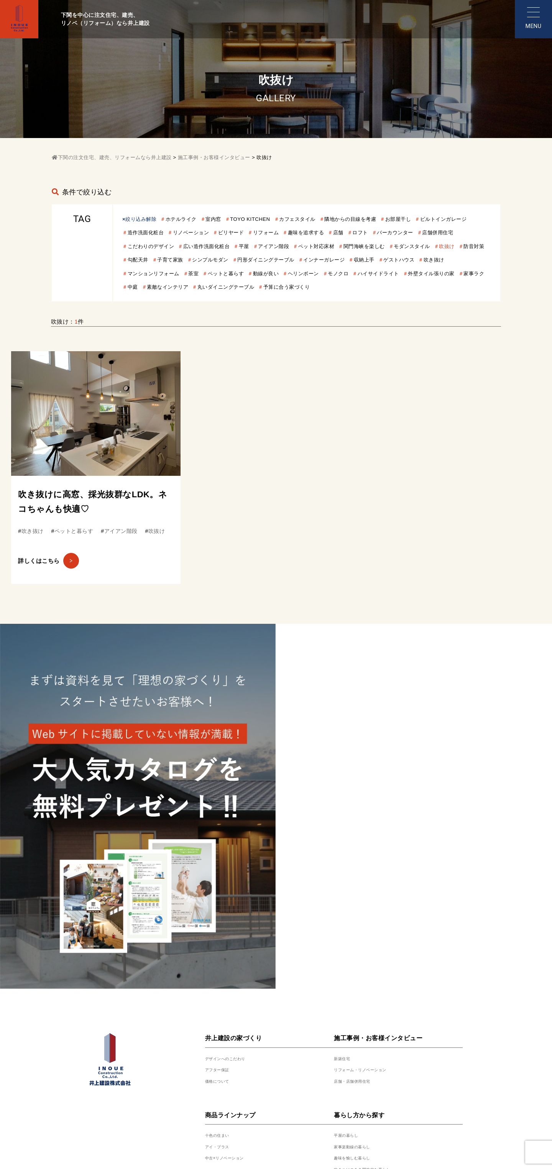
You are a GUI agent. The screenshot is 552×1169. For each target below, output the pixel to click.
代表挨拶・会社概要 (232, 1042)
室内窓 (226, 218)
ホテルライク (189, 218)
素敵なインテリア (152, 300)
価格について (223, 866)
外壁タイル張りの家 (382, 286)
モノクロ (276, 286)
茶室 (448, 273)
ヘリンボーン (237, 286)
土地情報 (346, 1020)
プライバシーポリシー (299, 1092)
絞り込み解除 (143, 218)
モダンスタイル (206, 259)
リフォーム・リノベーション (372, 855)
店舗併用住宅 (197, 246)
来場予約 (217, 1020)
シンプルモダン (392, 259)
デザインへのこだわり (234, 843)
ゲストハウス (312, 273)
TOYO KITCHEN (266, 218)
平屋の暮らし (352, 920)
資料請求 (346, 1031)
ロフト (455, 232)
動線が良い (195, 286)
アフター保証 (223, 855)
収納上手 (272, 273)
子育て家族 (346, 259)
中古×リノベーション (233, 943)
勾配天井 (310, 259)
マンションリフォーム (403, 273)
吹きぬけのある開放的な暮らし (375, 954)
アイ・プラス (223, 932)
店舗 (431, 232)
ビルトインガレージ (155, 232)
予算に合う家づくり (287, 300)
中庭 (458, 286)
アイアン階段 (391, 246)
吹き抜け (351, 273)
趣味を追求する (394, 232)
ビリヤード (309, 232)
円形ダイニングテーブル (161, 273)
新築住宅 (346, 843)
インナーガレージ (227, 273)
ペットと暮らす (149, 286)
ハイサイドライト (322, 286)
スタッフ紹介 (223, 1031)
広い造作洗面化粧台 (315, 246)
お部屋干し (435, 218)
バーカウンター (149, 246)
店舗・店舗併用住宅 (361, 866)
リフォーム (349, 232)
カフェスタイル (320, 218)
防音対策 (276, 259)
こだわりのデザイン (252, 246)
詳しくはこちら (54, 578)
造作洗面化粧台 (212, 232)
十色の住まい (223, 920)
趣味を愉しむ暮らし (361, 943)
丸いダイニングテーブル (218, 300)
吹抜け (246, 259)
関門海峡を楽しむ (152, 259)
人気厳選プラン (355, 1009)
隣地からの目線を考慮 (380, 218)
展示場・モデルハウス (234, 1009)
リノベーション (264, 232)
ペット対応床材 (439, 246)
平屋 (357, 246)
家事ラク (430, 286)
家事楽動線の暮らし (361, 932)
